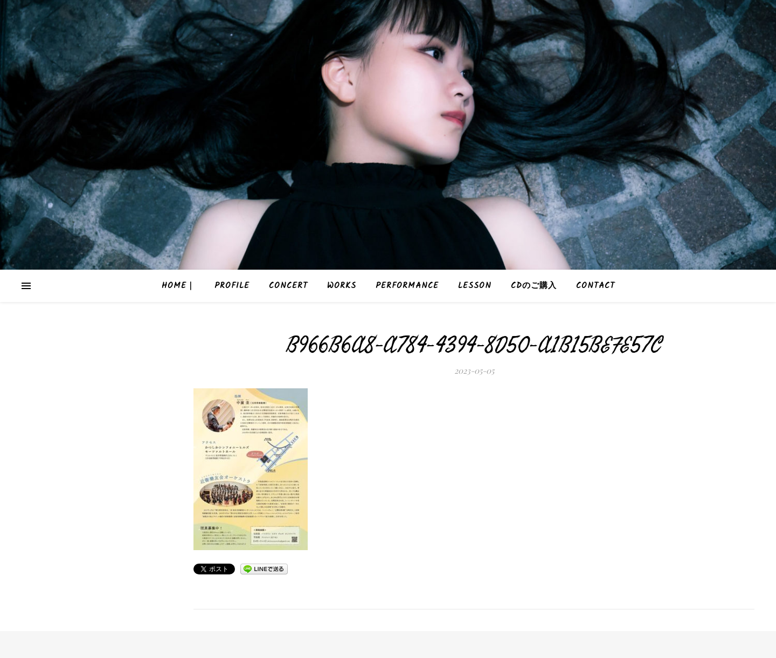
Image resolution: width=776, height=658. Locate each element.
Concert (288, 285)
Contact (595, 285)
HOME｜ (178, 285)
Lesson (474, 285)
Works (341, 285)
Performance (407, 285)
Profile (232, 285)
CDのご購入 (534, 285)
